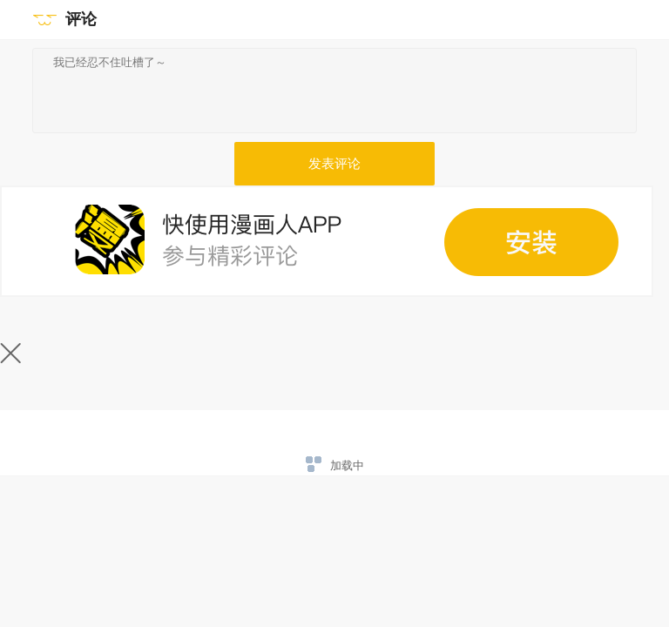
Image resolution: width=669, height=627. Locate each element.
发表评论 (334, 164)
